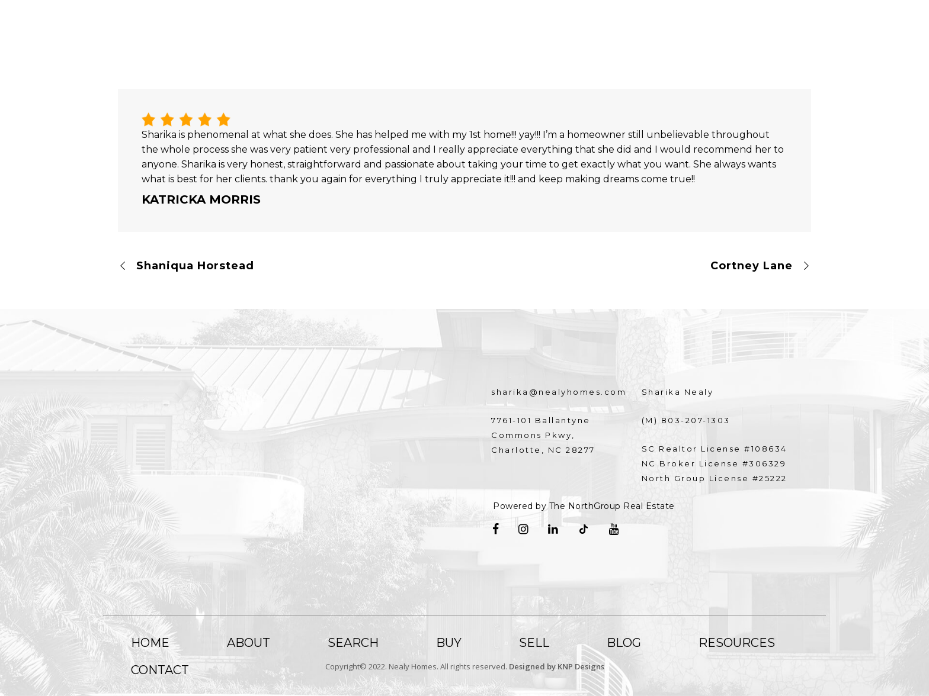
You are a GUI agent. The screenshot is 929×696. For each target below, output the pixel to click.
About (248, 643)
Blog (624, 643)
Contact (160, 670)
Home (150, 643)
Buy (449, 643)
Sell (534, 643)
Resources (737, 643)
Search (353, 643)
